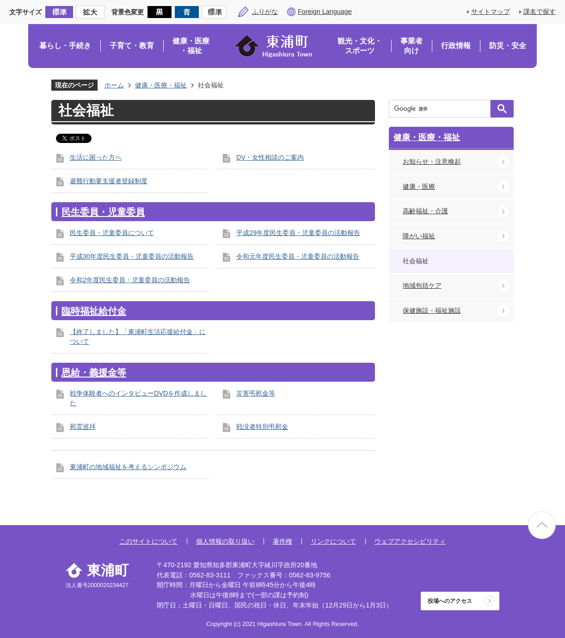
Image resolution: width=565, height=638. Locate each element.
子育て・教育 (132, 46)
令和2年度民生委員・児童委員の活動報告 (130, 280)
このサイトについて (148, 541)
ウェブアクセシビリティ (410, 541)
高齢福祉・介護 (425, 211)
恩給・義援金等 (93, 372)
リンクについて (333, 541)
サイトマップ (490, 11)
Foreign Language (325, 11)
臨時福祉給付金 (93, 311)
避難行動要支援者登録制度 (108, 181)
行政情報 (456, 46)
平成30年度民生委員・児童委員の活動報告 (132, 256)
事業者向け (411, 46)
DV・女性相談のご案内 (270, 157)
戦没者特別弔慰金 (262, 426)
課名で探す (539, 11)
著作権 (282, 541)
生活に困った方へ (96, 157)
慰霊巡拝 (83, 426)
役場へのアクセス (450, 601)
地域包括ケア (422, 285)
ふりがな (265, 11)
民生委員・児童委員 (103, 212)
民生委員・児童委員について (112, 232)
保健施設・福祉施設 (432, 310)
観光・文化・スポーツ (360, 46)
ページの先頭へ (542, 525)
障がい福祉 (419, 236)
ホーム (114, 85)
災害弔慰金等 (255, 393)
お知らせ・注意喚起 (432, 161)
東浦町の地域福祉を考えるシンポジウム (128, 467)
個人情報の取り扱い (225, 541)
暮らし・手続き (65, 46)
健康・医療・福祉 (190, 46)
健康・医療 (419, 186)
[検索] (442, 108)
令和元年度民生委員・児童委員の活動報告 (297, 256)
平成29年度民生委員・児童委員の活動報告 (298, 232)
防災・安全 (507, 46)
